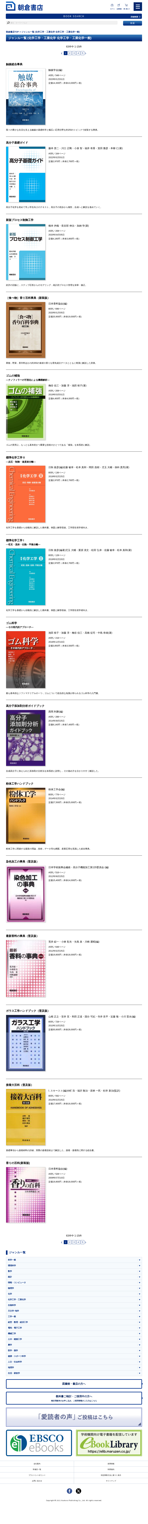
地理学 (11, 1369)
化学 (10, 1295)
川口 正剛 (66, 148)
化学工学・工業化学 (17, 1300)
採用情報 (111, 1466)
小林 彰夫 (66, 942)
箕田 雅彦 (103, 148)
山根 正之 (53, 1017)
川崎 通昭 (90, 942)
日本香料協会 (55, 303)
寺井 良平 (103, 1017)
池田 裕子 (77, 385)
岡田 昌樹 (94, 467)
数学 (10, 1272)
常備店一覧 (37, 1471)
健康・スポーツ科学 (17, 1358)
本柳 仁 (115, 148)
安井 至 (65, 1017)
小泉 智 (78, 148)
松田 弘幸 (96, 550)
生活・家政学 (14, 1375)
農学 (10, 1346)
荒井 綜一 (53, 942)
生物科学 (12, 1306)
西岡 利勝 (53, 712)
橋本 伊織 (53, 225)
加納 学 (81, 225)
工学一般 (12, 1318)
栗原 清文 (83, 550)
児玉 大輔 (107, 467)
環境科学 (12, 1266)
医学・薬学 (13, 1352)
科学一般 (12, 1261)
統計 (10, 1278)
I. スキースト (55, 1091)
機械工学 (12, 1335)
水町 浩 (71, 1091)
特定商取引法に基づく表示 (111, 1477)
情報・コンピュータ (17, 1283)
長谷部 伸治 (67, 225)
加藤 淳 (65, 385)
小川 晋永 (126, 1017)
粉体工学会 (54, 790)
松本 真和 (81, 467)
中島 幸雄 (103, 633)
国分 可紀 (90, 1017)
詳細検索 (136, 17)
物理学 (11, 1289)
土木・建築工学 (15, 1340)
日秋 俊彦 (53, 467)
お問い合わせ (37, 1483)
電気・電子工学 (15, 1329)
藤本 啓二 (53, 148)
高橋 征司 (90, 633)
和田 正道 (77, 1017)
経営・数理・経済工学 (18, 1323)
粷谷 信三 (53, 385)
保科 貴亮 (120, 467)
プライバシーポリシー (37, 1477)
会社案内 (37, 1466)
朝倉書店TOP (12, 32)
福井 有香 (90, 148)
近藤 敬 (115, 1017)
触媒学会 (53, 70)
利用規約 (111, 1471)
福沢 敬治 (82, 1091)
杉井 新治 (108, 1091)
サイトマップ (111, 1483)
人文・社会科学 (15, 1363)
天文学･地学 (13, 1312)
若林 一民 (95, 1091)
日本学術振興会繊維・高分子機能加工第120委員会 (76, 867)
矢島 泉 (78, 942)
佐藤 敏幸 (68, 467)
